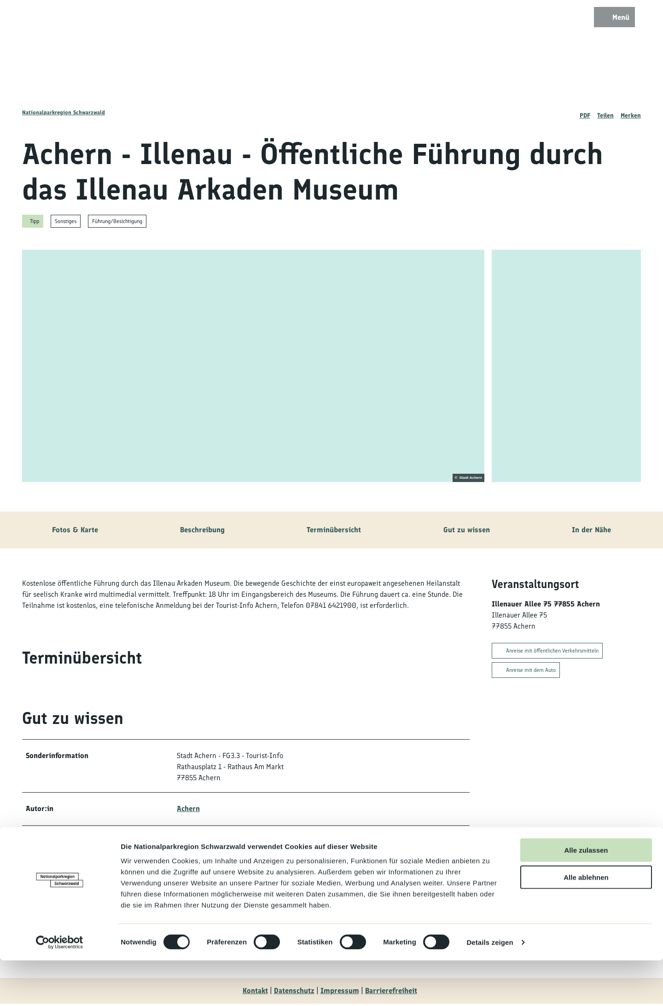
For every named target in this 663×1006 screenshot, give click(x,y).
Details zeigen (489, 988)
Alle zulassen (586, 896)
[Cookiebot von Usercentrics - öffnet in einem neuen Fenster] (59, 988)
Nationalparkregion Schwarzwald (63, 112)
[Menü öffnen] (612, 19)
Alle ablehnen (586, 923)
